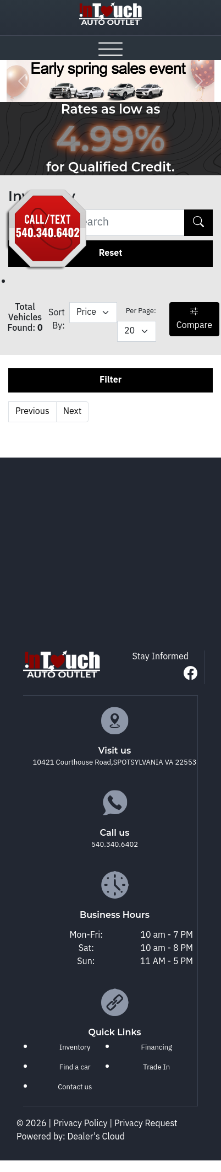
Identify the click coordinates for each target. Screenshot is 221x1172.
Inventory (74, 1047)
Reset (111, 253)
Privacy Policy (81, 1123)
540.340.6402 (114, 844)
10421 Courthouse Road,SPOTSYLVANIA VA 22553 (115, 762)
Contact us (75, 1087)
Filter (110, 380)
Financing (156, 1047)
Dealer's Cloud (96, 1137)
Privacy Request (146, 1123)
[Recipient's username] (96, 222)
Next (72, 411)
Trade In (156, 1067)
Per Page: (141, 311)
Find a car (75, 1067)
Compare (194, 319)
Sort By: (56, 319)
